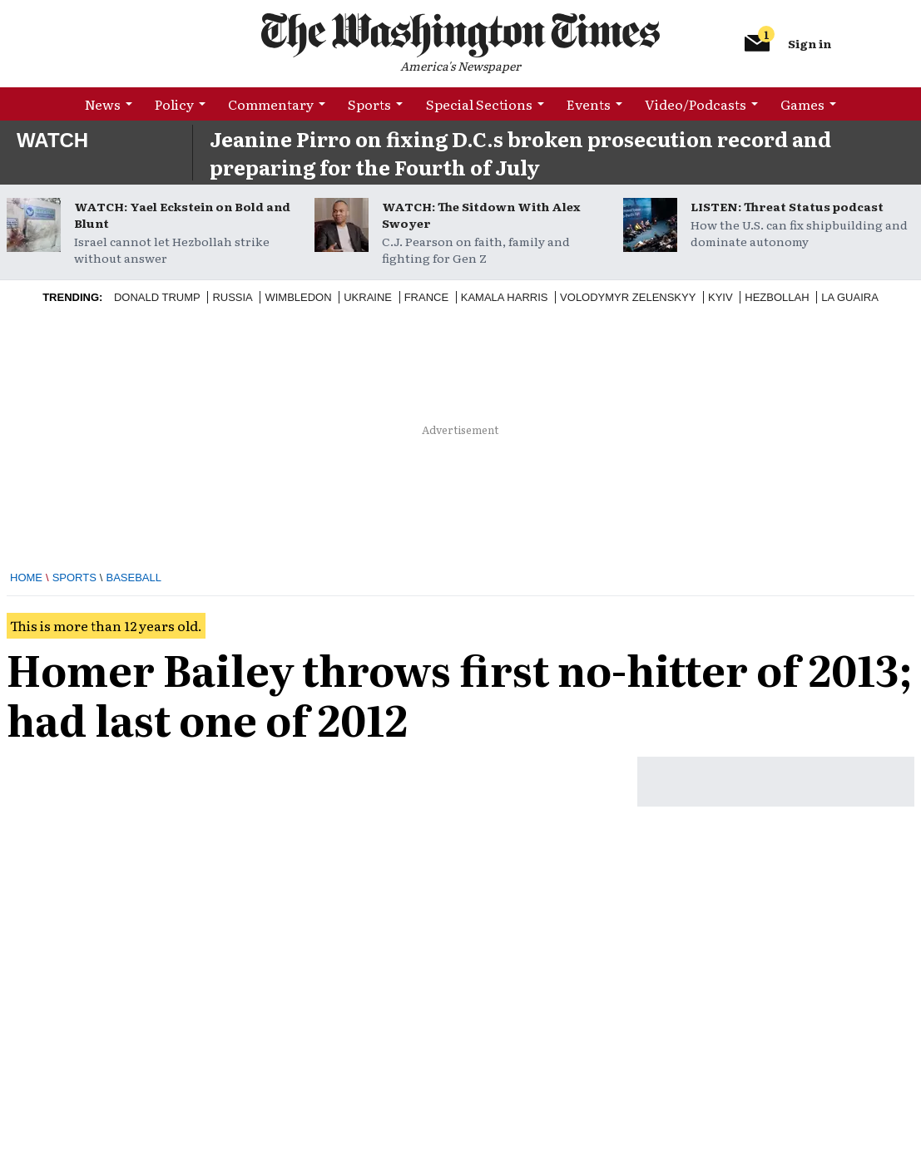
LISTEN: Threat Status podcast (787, 206)
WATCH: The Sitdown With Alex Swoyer (481, 214)
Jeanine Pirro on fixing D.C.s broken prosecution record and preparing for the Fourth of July (520, 152)
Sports (369, 104)
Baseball (133, 577)
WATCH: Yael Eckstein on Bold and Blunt (182, 214)
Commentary (271, 104)
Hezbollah (777, 297)
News (103, 104)
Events (589, 104)
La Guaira (850, 297)
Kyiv (720, 297)
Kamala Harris (504, 297)
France (426, 297)
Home (26, 577)
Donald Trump (157, 297)
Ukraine (368, 297)
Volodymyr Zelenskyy (628, 297)
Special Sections (479, 104)
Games (802, 104)
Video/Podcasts (695, 104)
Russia (232, 297)
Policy (174, 104)
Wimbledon (298, 297)
